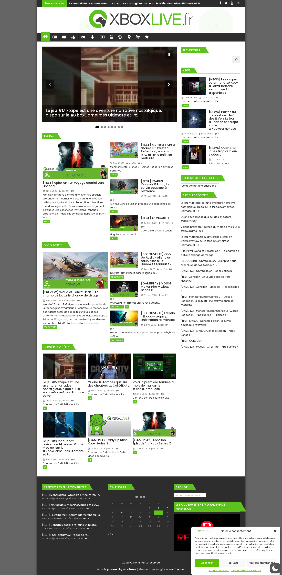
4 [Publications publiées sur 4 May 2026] (112, 512)
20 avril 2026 (189, 97)
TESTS (46, 221)
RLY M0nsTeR (166, 222)
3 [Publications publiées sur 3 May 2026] (167, 508)
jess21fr (64, 190)
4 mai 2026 (50, 300)
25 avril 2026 (149, 295)
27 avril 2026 (148, 196)
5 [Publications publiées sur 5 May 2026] (122, 512)
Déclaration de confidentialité (246, 570)
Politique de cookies (219, 570)
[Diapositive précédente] (50, 84)
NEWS (185, 105)
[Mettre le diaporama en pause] (169, 54)
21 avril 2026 (148, 324)
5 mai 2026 (95, 390)
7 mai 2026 (50, 400)
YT (127, 306)
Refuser (233, 563)
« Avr (111, 534)
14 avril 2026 (189, 133)
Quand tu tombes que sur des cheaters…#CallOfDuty (194, 3)
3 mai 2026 (148, 269)
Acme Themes (175, 569)
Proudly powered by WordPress (117, 569)
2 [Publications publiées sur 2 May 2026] (158, 508)
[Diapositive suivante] (169, 84)
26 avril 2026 (149, 222)
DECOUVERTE (50, 327)
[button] (275, 531)
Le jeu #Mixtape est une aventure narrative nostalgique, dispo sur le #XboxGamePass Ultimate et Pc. (90, 3)
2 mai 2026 (50, 190)
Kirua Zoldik (206, 97)
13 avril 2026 (216, 159)
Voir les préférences (262, 563)
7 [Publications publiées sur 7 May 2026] (140, 512)
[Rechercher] (236, 59)
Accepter (207, 563)
